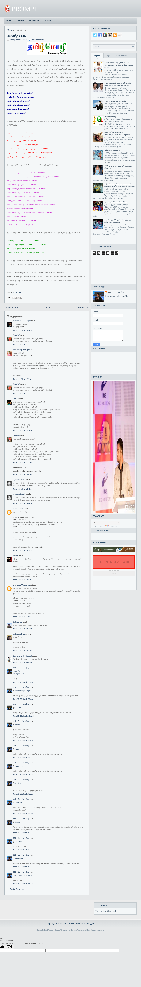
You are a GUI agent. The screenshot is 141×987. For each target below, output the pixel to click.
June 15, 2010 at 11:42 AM (23, 757)
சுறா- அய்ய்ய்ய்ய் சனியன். (115, 101)
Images (48, 21)
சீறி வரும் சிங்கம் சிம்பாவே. (115, 202)
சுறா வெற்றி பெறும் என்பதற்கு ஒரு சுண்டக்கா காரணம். (118, 221)
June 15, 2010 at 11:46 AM (23, 866)
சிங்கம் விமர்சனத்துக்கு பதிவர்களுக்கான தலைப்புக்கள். (117, 133)
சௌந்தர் (16, 335)
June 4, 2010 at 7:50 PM (22, 650)
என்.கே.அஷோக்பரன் (22, 320)
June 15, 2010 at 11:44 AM (23, 813)
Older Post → (82, 307)
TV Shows (20, 21)
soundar (17, 707)
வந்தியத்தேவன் (19, 479)
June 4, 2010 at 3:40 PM (22, 579)
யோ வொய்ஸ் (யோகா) (22, 656)
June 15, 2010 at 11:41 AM (23, 740)
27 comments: (38, 39)
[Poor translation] (10, 947)
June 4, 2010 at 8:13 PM (22, 662)
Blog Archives (121, 56)
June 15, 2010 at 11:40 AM (23, 716)
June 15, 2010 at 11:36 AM (23, 682)
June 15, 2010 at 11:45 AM (23, 833)
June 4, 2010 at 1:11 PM (22, 344)
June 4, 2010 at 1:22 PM (22, 462)
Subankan (18, 622)
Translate (111, 526)
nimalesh (18, 749)
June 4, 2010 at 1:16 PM (22, 430)
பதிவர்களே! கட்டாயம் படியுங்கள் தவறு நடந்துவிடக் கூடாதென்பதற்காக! (119, 185)
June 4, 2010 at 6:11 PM (22, 628)
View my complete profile (116, 296)
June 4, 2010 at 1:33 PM (22, 474)
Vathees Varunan (21, 585)
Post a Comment (17, 889)
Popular (97, 56)
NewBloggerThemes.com (77, 930)
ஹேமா (16, 555)
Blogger (90, 923)
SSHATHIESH (69, 923)
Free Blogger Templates (95, 930)
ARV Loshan (19, 508)
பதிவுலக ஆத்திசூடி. (112, 150)
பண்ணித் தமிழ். (16, 35)
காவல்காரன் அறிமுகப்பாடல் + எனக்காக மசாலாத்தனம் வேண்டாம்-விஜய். (119, 64)
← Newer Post (11, 307)
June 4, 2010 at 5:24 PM (22, 616)
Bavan (16, 398)
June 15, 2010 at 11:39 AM (23, 699)
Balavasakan (19, 858)
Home (8, 21)
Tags (108, 56)
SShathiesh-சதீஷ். (21, 668)
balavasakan (19, 634)
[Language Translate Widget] (106, 523)
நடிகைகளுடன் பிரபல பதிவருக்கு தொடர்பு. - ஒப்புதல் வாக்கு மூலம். (118, 84)
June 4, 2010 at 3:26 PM (22, 550)
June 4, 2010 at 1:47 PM (22, 489)
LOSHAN (18, 802)
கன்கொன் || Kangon (21, 349)
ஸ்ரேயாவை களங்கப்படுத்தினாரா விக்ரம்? (118, 167)
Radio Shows (34, 21)
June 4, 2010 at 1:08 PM (22, 330)
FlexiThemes (48, 930)
